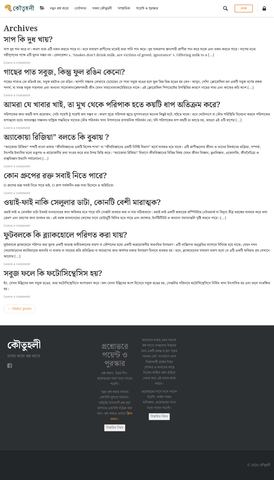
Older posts (19, 309)
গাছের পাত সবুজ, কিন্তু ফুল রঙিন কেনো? (64, 72)
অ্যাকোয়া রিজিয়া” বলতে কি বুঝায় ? (56, 137)
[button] (264, 8)
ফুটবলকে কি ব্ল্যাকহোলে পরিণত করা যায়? (65, 235)
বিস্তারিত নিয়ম (114, 427)
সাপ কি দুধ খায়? (28, 40)
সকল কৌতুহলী (101, 8)
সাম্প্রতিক (123, 8)
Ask (243, 8)
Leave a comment (17, 62)
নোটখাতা (79, 8)
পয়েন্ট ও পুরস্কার (146, 8)
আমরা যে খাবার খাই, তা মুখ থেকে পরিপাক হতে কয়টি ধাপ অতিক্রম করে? (112, 105)
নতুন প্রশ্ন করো (58, 8)
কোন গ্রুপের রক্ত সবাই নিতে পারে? (55, 176)
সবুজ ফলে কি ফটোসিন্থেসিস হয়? (53, 273)
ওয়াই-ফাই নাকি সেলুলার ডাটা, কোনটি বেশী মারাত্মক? (82, 202)
